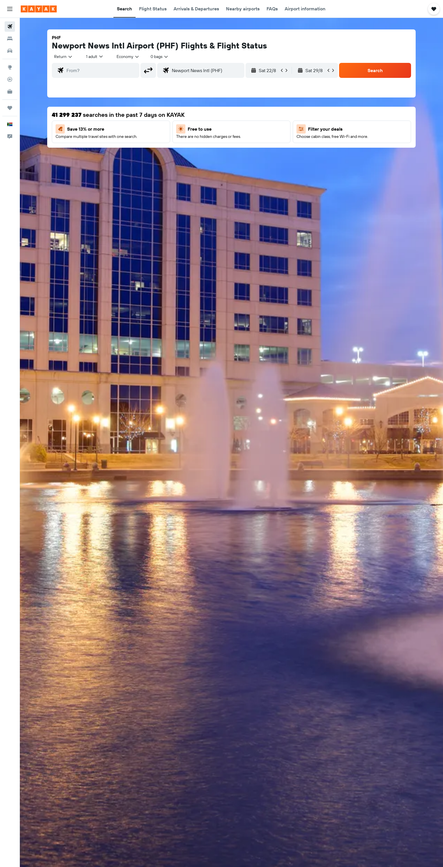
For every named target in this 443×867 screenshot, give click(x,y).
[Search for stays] (9, 38)
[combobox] (63, 56)
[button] (9, 9)
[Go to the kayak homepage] (39, 8)
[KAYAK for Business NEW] (9, 91)
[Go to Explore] (9, 67)
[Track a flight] (9, 79)
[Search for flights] (9, 26)
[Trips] (9, 108)
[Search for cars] (9, 51)
